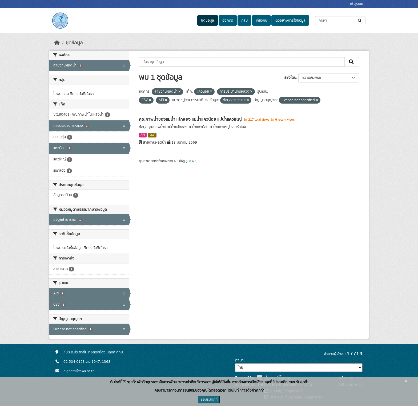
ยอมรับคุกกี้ (209, 399)
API (142, 135)
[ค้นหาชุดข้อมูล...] (340, 20)
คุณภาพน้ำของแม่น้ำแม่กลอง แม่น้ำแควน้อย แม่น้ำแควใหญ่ (191, 119)
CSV (152, 135)
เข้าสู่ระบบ (356, 4)
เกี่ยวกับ (261, 20)
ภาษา (239, 360)
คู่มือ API (191, 161)
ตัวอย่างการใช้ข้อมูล (290, 20)
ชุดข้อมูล (207, 20)
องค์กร (227, 20)
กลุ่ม (244, 20)
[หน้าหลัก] (57, 43)
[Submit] (360, 20)
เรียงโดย (290, 77)
